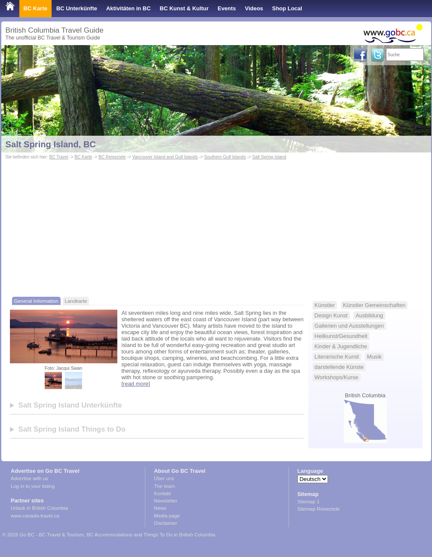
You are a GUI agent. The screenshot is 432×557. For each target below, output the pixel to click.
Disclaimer (165, 523)
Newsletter (165, 500)
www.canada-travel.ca (35, 515)
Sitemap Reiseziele (318, 508)
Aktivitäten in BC (128, 8)
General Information (36, 301)
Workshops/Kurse (336, 377)
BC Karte (35, 8)
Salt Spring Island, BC (51, 144)
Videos (254, 8)
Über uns (164, 478)
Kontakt (162, 493)
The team (164, 486)
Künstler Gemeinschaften (374, 305)
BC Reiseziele (112, 157)
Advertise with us (29, 478)
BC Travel (58, 157)
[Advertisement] (216, 226)
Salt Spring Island (269, 157)
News (160, 508)
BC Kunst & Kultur (184, 8)
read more (135, 383)
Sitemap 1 (308, 501)
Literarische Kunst (337, 356)
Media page (167, 515)
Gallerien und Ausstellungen (349, 326)
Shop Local (287, 8)
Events (227, 8)
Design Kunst (331, 315)
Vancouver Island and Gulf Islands (165, 157)
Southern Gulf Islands (225, 157)
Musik (374, 356)
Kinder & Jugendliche (341, 346)
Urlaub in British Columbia (39, 508)
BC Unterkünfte (76, 8)
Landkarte (76, 301)
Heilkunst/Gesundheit (341, 336)
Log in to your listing (33, 486)
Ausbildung (369, 315)
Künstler (325, 305)
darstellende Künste (339, 367)
